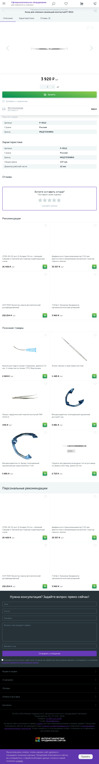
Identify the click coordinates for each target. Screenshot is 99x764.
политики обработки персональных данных (20, 663)
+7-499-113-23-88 (53, 718)
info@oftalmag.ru (52, 721)
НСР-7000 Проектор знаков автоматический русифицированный (21, 306)
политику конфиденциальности (55, 726)
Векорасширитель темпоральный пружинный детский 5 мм (71, 415)
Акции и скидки (49, 671)
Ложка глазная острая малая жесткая (67, 366)
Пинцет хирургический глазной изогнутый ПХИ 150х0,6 (22, 415)
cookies (39, 723)
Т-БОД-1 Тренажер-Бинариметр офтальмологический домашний (66, 306)
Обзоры (49, 688)
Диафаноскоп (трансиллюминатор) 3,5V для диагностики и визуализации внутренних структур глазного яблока (73, 258)
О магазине (49, 680)
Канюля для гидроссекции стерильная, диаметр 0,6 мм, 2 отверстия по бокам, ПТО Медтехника (24, 367)
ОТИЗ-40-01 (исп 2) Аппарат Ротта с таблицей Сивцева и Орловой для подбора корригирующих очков (23, 258)
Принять (85, 756)
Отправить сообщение (49, 653)
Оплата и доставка (49, 696)
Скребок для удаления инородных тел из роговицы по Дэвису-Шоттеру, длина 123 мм (73, 464)
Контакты (49, 705)
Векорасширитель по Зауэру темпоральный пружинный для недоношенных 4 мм (20, 464)
